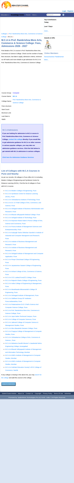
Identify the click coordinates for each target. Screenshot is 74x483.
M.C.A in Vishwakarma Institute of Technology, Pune (22, 199)
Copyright (38, 393)
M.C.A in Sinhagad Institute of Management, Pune (22, 295)
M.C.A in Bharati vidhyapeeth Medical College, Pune (22, 214)
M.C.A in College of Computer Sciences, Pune (20, 319)
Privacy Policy (47, 393)
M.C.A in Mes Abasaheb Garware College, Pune (21, 328)
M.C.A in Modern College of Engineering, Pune (20, 190)
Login (64, 11)
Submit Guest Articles (9, 393)
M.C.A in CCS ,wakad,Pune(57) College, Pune (20, 277)
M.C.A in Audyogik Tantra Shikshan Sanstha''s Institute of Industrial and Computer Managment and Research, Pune (24, 235)
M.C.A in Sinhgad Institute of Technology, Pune (20, 217)
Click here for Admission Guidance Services (18, 157)
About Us (21, 393)
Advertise (68, 393)
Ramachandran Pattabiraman (54, 56)
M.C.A (15, 96)
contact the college (15, 139)
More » (34, 15)
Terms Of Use (58, 393)
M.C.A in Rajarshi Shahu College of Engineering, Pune (23, 280)
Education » (5, 15)
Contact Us (29, 393)
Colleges (4, 34)
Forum (28, 15)
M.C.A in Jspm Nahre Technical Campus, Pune (20, 316)
